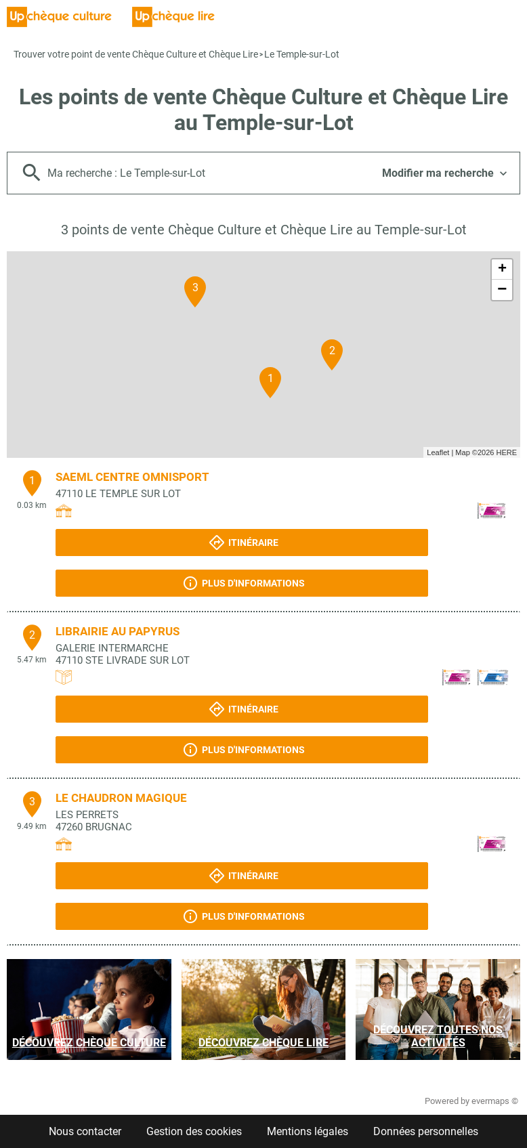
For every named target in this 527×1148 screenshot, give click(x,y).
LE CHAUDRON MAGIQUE (121, 798)
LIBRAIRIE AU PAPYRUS (118, 631)
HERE (506, 452)
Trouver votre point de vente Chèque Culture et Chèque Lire (136, 54)
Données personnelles (425, 1131)
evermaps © (494, 1101)
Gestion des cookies (194, 1131)
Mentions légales (307, 1131)
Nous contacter (85, 1131)
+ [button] (502, 269)
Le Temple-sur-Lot (301, 54)
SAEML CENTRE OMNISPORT (132, 477)
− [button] (502, 290)
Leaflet (438, 452)
